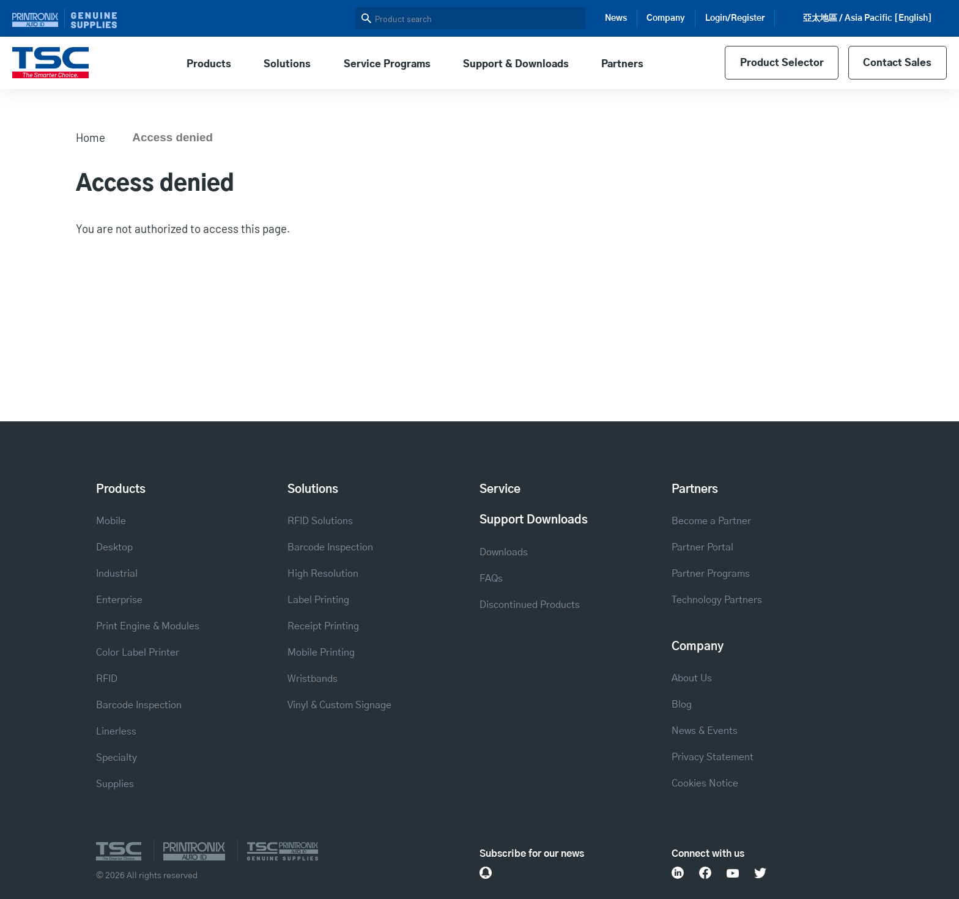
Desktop (114, 547)
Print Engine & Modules (147, 626)
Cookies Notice (705, 783)
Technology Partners (717, 600)
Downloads (504, 552)
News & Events (705, 731)
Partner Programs (711, 574)
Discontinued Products (530, 605)
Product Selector (782, 63)
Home (90, 137)
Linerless (116, 731)
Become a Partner (711, 521)
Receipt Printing (323, 626)
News (616, 18)
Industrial (117, 574)
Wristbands (312, 679)
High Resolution (322, 574)
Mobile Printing (321, 652)
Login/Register (735, 18)
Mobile (111, 521)
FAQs (491, 578)
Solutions (287, 64)
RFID (106, 679)
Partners (622, 64)
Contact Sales (897, 63)
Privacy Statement (713, 757)
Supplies (115, 784)
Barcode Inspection (139, 705)
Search (366, 18)
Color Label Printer (137, 652)
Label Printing (318, 600)
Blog (682, 704)
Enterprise (119, 600)
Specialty (116, 758)
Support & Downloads (516, 64)
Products (209, 64)
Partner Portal (702, 547)
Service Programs (387, 64)
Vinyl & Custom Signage (339, 705)
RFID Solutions (320, 521)
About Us (692, 678)
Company (665, 18)
